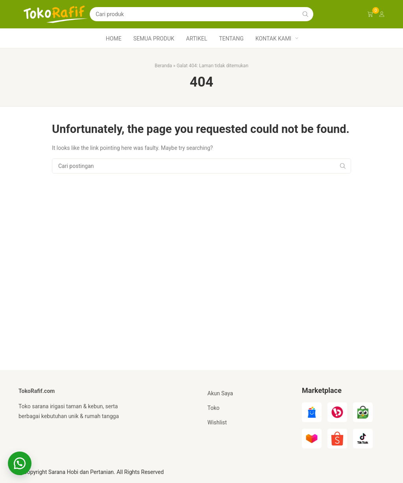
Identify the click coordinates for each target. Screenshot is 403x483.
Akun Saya (220, 393)
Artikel (196, 38)
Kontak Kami (273, 38)
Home (114, 38)
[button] (19, 463)
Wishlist (217, 422)
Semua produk (153, 38)
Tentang (231, 38)
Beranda (163, 65)
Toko (213, 408)
